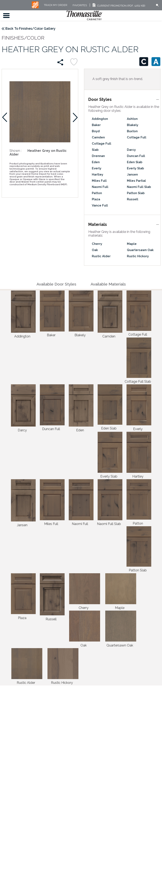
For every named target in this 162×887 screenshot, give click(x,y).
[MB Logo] (35, 7)
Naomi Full (100, 187)
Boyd (96, 131)
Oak (95, 250)
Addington (100, 119)
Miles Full (99, 181)
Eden (96, 162)
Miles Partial (136, 181)
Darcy (131, 150)
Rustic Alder (101, 256)
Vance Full (100, 205)
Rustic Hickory (138, 256)
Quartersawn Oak (140, 250)
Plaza (96, 199)
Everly (96, 168)
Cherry (97, 244)
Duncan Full (136, 156)
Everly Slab (135, 168)
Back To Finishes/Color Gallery (30, 29)
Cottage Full (136, 137)
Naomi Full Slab (139, 187)
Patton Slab (136, 193)
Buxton (132, 131)
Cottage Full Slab (101, 147)
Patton (97, 193)
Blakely (132, 125)
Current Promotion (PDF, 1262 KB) (118, 5)
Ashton (132, 119)
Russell (132, 199)
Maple (132, 244)
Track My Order (55, 5)
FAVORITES (80, 5)
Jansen (132, 174)
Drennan (98, 156)
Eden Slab (134, 162)
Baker (96, 125)
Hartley (97, 174)
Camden (98, 137)
